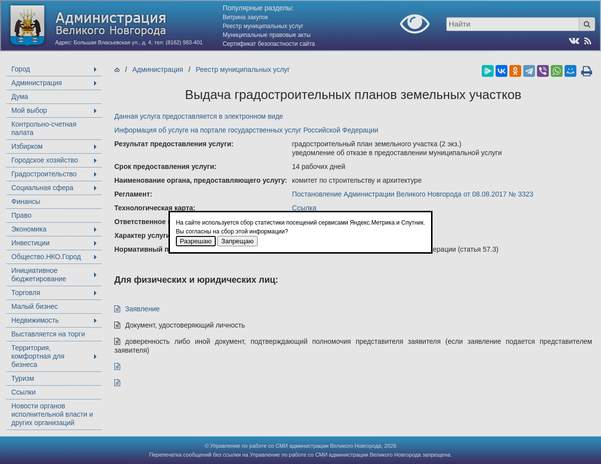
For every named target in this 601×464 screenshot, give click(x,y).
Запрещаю (237, 241)
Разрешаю (196, 241)
